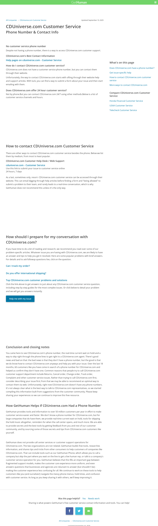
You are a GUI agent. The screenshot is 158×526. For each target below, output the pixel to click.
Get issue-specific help (120, 72)
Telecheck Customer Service (123, 110)
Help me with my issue (20, 298)
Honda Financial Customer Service (126, 100)
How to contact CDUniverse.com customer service (130, 79)
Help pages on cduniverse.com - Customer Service (33, 60)
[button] (155, 2)
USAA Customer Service (121, 105)
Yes (84, 498)
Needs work (93, 498)
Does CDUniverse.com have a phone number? (132, 68)
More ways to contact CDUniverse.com (128, 85)
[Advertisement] (54, 121)
